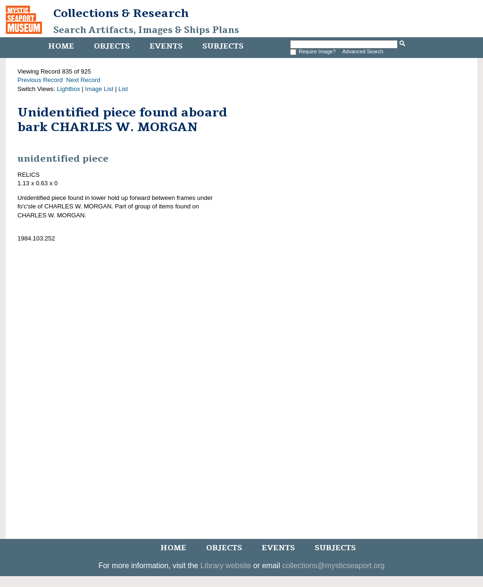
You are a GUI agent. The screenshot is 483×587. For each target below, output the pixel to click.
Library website (225, 566)
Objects (112, 46)
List (123, 88)
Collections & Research (121, 13)
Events (166, 46)
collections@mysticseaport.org (333, 566)
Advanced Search (362, 51)
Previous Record (40, 79)
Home (61, 46)
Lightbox (68, 88)
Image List (99, 88)
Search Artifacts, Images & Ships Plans (146, 30)
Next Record (83, 79)
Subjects (222, 46)
